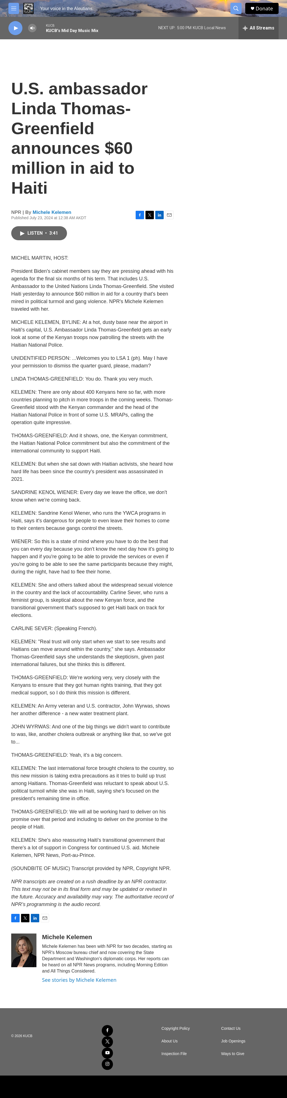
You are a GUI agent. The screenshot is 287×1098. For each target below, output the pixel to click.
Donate (264, 9)
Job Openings (233, 1041)
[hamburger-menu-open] (13, 8)
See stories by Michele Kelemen (79, 979)
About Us (169, 1041)
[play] (15, 28)
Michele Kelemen (52, 212)
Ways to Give (232, 1054)
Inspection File (174, 1054)
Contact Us (230, 1028)
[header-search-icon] (236, 8)
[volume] (32, 28)
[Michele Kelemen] (23, 950)
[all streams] (259, 28)
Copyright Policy (175, 1028)
